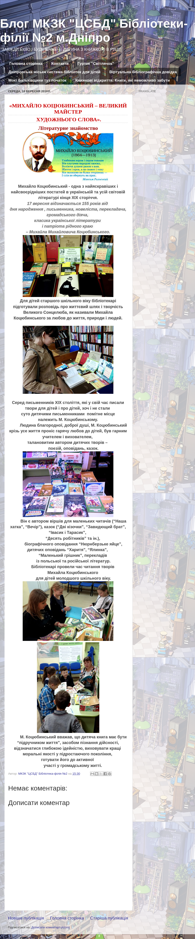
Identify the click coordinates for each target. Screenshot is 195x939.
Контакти (59, 63)
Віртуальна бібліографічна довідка (143, 72)
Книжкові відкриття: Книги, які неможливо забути (122, 80)
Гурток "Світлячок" (96, 63)
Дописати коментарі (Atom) (50, 927)
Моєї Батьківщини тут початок (37, 80)
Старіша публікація (109, 918)
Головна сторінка (25, 63)
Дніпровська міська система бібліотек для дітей (54, 72)
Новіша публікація (26, 918)
